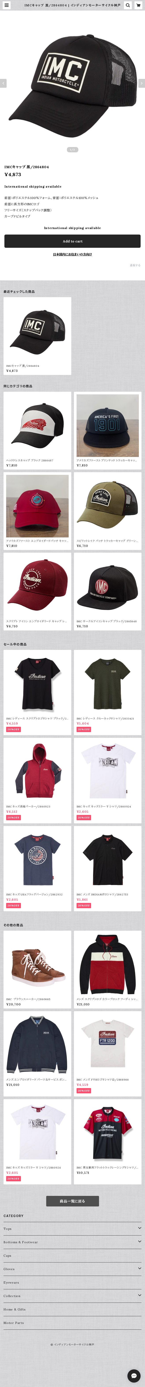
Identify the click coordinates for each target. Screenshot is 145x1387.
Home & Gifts (15, 1309)
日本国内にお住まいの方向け (72, 254)
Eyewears (11, 1282)
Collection (12, 1296)
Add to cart (73, 241)
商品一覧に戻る (72, 1201)
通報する (135, 265)
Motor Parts (14, 1323)
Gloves (9, 1269)
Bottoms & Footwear (21, 1242)
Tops (8, 1229)
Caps (7, 1256)
